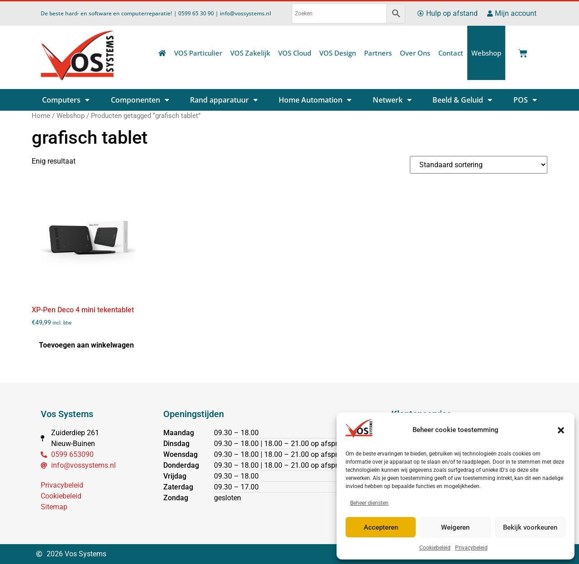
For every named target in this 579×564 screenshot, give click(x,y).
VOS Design (337, 52)
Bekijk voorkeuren (530, 527)
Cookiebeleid (435, 548)
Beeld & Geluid (462, 100)
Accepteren (381, 527)
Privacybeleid (471, 548)
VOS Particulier (198, 52)
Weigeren (455, 527)
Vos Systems (67, 414)
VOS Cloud (294, 52)
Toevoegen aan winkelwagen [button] (86, 345)
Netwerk (392, 100)
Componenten (140, 100)
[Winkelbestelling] (478, 165)
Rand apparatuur (224, 100)
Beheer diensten (369, 503)
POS (525, 100)
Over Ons (415, 52)
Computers (66, 100)
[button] (560, 430)
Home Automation (315, 100)
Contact (450, 52)
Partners (378, 52)
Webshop (486, 52)
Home (41, 116)
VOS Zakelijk (250, 52)
